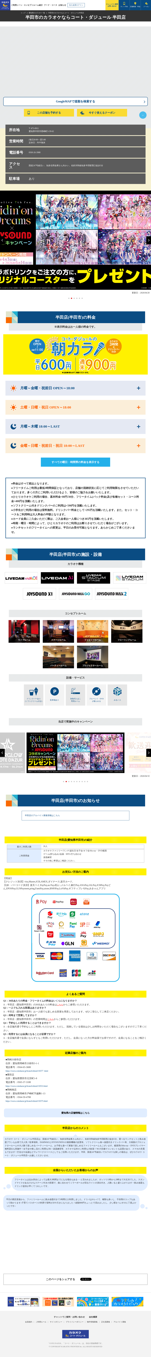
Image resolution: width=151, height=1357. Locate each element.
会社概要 (93, 1317)
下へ (143, 115)
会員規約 (28, 1322)
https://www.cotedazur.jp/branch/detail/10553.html (27, 1086)
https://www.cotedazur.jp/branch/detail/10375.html (27, 1101)
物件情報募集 (92, 1322)
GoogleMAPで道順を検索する (75, 101)
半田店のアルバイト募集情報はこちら (42, 815)
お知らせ (62, 5)
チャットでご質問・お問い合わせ (69, 1317)
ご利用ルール (41, 1322)
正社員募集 (105, 1322)
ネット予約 (124, 6)
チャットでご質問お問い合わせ (112, 5)
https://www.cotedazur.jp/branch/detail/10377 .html (27, 1071)
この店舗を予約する (44, 113)
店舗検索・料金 (135, 6)
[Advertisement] (75, 1244)
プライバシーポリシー (74, 1322)
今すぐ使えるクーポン (97, 112)
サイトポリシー (56, 1322)
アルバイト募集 (120, 1322)
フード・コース (50, 5)
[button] (2, 240)
